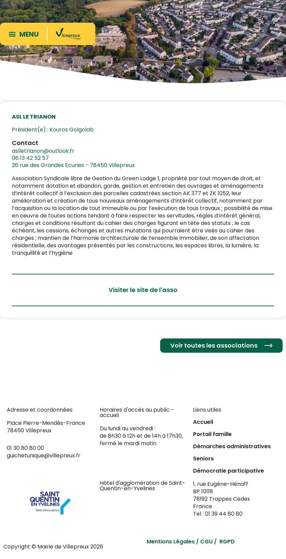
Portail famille (212, 434)
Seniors (203, 458)
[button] (25, 33)
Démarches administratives (232, 446)
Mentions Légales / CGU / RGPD (191, 541)
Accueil (203, 422)
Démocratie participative (228, 471)
